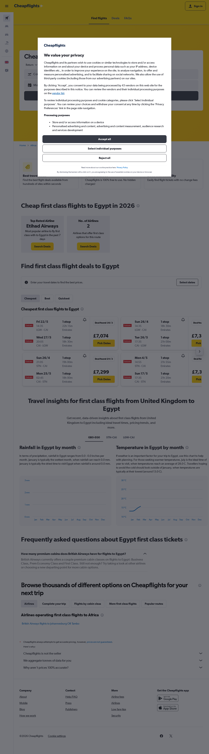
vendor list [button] (58, 93)
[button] (104, 139)
